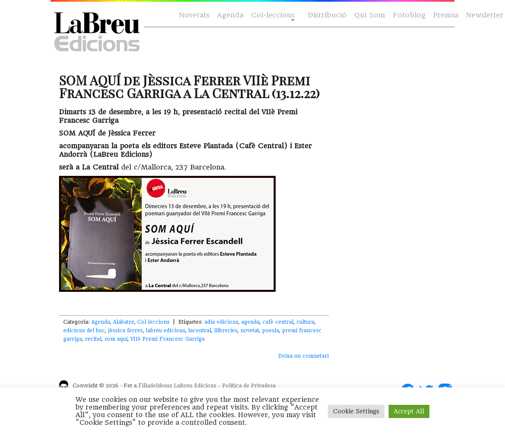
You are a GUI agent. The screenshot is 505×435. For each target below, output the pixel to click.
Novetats (194, 15)
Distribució (327, 15)
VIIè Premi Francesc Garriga (167, 339)
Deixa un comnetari (303, 356)
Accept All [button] (409, 411)
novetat (249, 330)
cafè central (277, 322)
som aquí (115, 339)
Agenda (230, 15)
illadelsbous (157, 386)
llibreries (225, 330)
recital (93, 339)
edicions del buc (84, 330)
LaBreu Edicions (195, 386)
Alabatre (123, 322)
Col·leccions (272, 15)
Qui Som (369, 15)
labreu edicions (165, 330)
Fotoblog (409, 15)
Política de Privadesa (249, 386)
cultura (305, 322)
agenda (250, 322)
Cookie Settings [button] (356, 411)
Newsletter (484, 15)
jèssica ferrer (125, 330)
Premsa (445, 15)
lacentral (199, 330)
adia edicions (221, 322)
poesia (270, 330)
